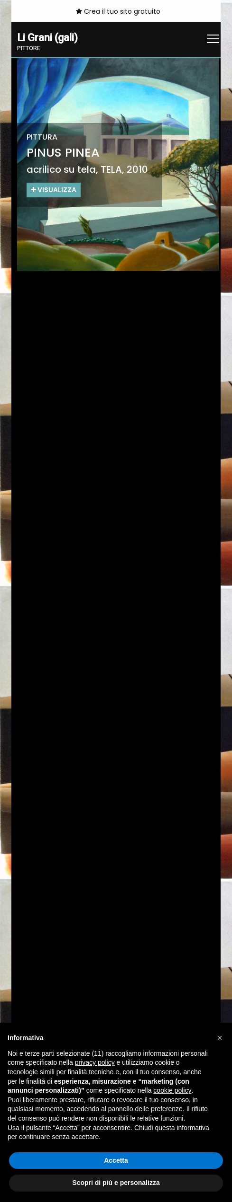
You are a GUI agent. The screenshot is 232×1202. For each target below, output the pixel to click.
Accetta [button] (116, 1160)
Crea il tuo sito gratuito (118, 11)
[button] (219, 1037)
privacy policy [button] (95, 1062)
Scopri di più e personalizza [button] (115, 1182)
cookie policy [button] (172, 1090)
